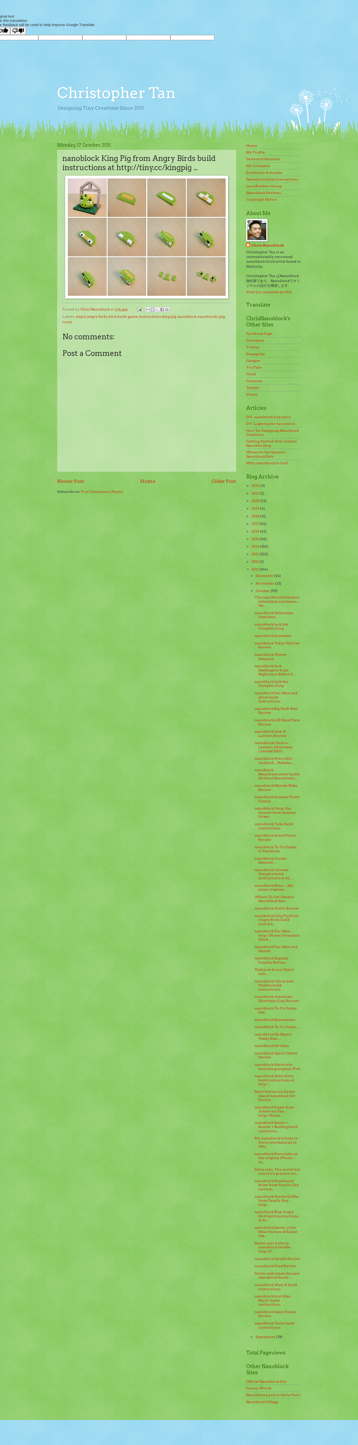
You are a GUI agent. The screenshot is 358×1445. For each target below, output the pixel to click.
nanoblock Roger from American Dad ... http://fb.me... (274, 1111)
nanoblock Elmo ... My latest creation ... (274, 887)
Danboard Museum (263, 159)
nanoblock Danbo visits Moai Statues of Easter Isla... (276, 1231)
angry (81, 316)
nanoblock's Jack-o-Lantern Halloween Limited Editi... (274, 747)
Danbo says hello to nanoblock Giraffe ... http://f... (274, 1247)
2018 (255, 516)
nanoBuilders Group (264, 186)
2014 (255, 546)
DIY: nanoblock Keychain (268, 417)
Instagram (255, 340)
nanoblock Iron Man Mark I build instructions (273, 1300)
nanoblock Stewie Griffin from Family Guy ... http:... (277, 1200)
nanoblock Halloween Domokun (274, 615)
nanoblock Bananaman (275, 1020)
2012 (255, 562)
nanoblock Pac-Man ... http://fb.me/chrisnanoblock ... (277, 935)
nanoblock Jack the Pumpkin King (271, 626)
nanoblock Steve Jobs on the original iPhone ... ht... (276, 1158)
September (266, 1337)
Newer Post (70, 481)
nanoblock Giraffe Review (277, 1259)
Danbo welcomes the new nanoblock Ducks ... (277, 1275)
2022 (255, 486)
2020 (256, 501)
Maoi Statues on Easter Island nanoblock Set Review (275, 1096)
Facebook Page (259, 334)
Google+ (253, 361)
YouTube (254, 367)
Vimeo (252, 394)
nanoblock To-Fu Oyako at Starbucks (276, 849)
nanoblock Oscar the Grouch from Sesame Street (275, 812)
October (263, 591)
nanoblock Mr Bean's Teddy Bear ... (273, 1036)
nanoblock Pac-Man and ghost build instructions (276, 697)
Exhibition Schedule (264, 173)
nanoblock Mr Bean (272, 1046)
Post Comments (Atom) (102, 492)
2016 (255, 531)
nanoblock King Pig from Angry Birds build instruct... (277, 920)
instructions (150, 316)
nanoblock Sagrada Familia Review (271, 960)
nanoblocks (207, 316)
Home (147, 481)
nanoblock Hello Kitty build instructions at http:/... (275, 1080)
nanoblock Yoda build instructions (274, 826)
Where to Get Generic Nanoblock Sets (265, 454)
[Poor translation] (18, 31)
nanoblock (186, 316)
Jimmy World (258, 1388)
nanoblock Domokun (273, 636)
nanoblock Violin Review (277, 908)
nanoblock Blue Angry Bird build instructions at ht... (277, 1216)
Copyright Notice (261, 199)
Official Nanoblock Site (266, 1381)
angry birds (97, 316)
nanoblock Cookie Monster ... (270, 860)
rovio (67, 322)
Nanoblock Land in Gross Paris (273, 1395)
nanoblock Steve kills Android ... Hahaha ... (274, 760)
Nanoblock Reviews (263, 193)
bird (112, 316)
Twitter (253, 347)
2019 (255, 508)
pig (222, 316)
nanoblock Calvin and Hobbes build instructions (274, 985)
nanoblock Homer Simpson (271, 657)
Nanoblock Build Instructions (272, 179)
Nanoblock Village (262, 1402)
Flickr (251, 374)
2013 (255, 554)
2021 (255, 493)
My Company (258, 166)
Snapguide (255, 354)
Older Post (223, 481)
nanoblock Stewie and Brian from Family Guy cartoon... (277, 1185)
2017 (255, 524)
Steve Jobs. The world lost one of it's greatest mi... (277, 1171)
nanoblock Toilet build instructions (275, 1325)
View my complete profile (269, 292)
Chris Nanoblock (267, 245)
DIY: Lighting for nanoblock (270, 424)
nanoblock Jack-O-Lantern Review (271, 733)
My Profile (255, 152)
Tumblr (253, 388)
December (265, 576)
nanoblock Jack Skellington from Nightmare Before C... (275, 670)
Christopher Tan (116, 93)
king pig (169, 316)
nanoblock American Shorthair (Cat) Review (277, 999)
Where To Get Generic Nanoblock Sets (275, 899)
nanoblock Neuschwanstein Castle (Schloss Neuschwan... (277, 774)
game (132, 316)
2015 (255, 539)
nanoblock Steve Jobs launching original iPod (277, 1067)
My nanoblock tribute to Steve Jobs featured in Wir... (276, 1142)
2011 (255, 569)
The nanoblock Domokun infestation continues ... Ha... (277, 601)
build (122, 316)
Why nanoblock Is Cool (267, 463)
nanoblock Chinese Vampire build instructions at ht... (273, 874)
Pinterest (254, 381)
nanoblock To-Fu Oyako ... (277, 1027)
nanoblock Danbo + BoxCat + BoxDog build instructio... (276, 1127)
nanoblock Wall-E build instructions (276, 1287)
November (265, 583)
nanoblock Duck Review (276, 1266)
